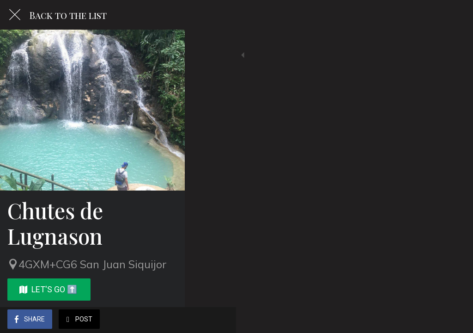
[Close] (14, 14)
